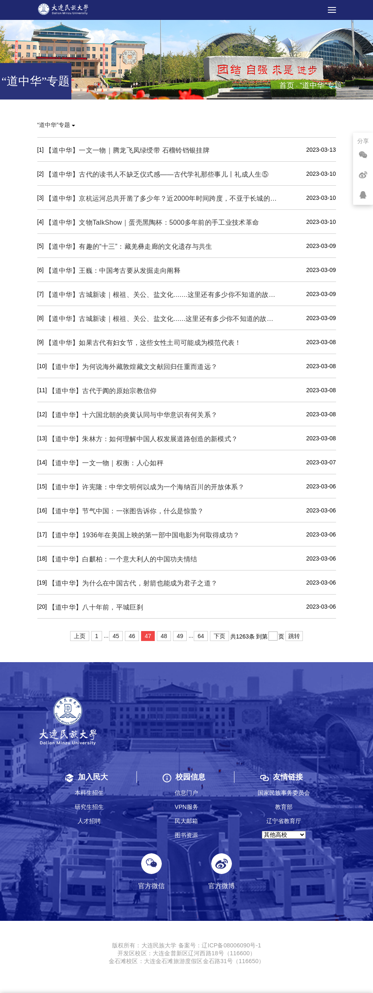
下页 (219, 636)
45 (116, 636)
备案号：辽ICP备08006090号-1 (219, 945)
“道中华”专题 (56, 124)
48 (164, 636)
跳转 (294, 636)
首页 (286, 85)
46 (132, 636)
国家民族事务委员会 (284, 792)
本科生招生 (89, 792)
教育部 (284, 807)
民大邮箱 (186, 821)
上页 (79, 636)
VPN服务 (186, 807)
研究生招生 (89, 807)
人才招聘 (89, 821)
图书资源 (186, 835)
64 (200, 636)
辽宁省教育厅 (283, 821)
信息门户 (186, 792)
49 (180, 636)
